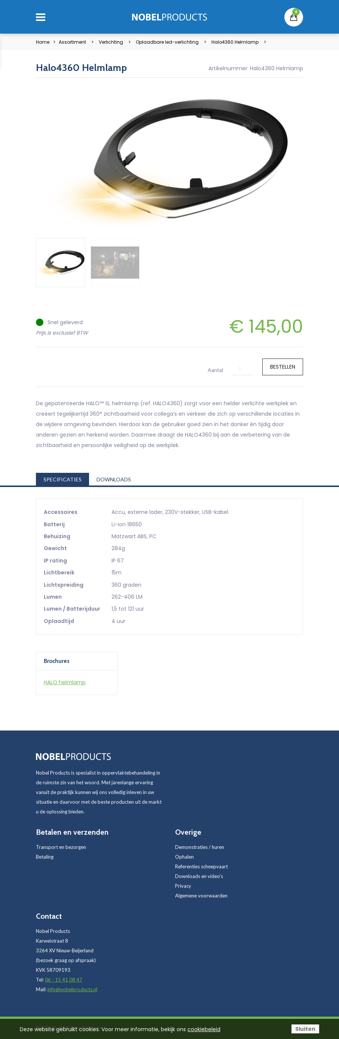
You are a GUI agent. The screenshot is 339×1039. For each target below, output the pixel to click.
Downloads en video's (199, 876)
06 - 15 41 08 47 (63, 980)
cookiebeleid (203, 1029)
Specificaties (62, 479)
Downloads (114, 479)
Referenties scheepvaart (201, 866)
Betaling (45, 857)
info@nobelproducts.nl (72, 989)
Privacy (183, 886)
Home (42, 42)
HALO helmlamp (65, 682)
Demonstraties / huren (199, 847)
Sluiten (305, 1029)
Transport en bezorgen (61, 847)
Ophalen (184, 857)
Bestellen (282, 366)
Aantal (215, 370)
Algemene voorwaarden (201, 896)
